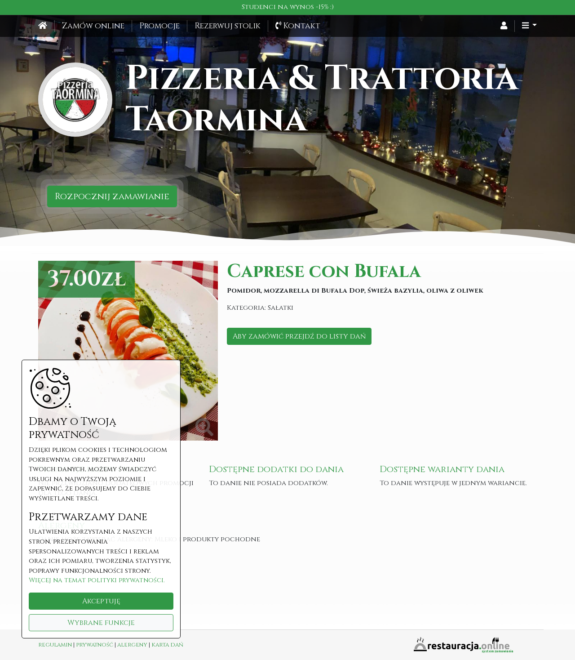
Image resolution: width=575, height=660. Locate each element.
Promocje (159, 26)
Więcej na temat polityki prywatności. (97, 580)
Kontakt (297, 26)
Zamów (93, 26)
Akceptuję (101, 601)
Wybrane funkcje (101, 623)
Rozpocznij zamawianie (112, 196)
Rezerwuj (228, 26)
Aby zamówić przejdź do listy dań (299, 336)
